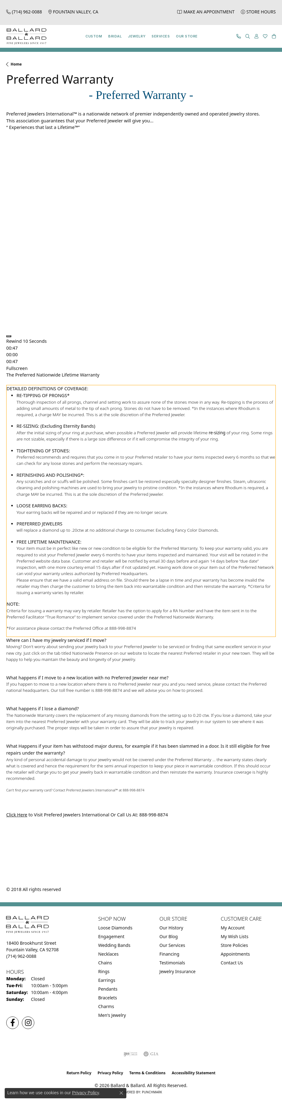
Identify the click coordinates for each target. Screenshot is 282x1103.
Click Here (16, 815)
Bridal (115, 36)
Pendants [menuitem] (108, 989)
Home (16, 64)
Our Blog (168, 936)
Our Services (172, 945)
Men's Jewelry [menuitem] (112, 1015)
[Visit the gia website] (150, 1054)
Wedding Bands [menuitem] (114, 945)
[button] (248, 36)
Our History (171, 928)
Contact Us (232, 963)
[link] (24, 11)
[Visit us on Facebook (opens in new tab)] (12, 1023)
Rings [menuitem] (103, 971)
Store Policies (234, 945)
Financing (169, 954)
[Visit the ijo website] (131, 1054)
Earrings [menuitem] (106, 980)
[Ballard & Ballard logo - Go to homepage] (25, 36)
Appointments (235, 954)
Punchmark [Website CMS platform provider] (152, 1092)
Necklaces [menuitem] (108, 954)
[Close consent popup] (121, 1093)
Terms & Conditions (147, 1073)
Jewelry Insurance (177, 971)
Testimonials (172, 963)
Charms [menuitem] (106, 1006)
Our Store (186, 36)
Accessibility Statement (193, 1073)
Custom (93, 36)
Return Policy (78, 1073)
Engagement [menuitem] (111, 936)
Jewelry (136, 36)
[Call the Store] (21, 956)
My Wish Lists (235, 936)
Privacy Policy (110, 1073)
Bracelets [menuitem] (107, 998)
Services (161, 36)
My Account (233, 928)
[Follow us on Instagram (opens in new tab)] (28, 1023)
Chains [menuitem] (105, 963)
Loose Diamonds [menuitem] (115, 928)
